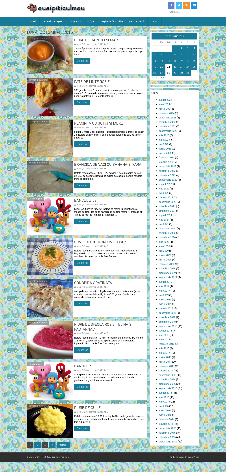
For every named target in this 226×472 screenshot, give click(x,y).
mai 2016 (164, 406)
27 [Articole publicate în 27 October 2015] (161, 72)
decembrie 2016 (167, 375)
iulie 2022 (164, 188)
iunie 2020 (164, 246)
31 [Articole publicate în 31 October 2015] (187, 72)
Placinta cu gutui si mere (98, 123)
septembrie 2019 (168, 277)
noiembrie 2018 (167, 317)
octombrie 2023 (167, 126)
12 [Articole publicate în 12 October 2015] (154, 60)
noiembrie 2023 (167, 122)
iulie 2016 (164, 397)
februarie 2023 (166, 157)
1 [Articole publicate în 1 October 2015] (175, 48)
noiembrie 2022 (167, 170)
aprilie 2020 (165, 255)
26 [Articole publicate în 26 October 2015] (154, 72)
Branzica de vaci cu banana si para (107, 164)
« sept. (155, 77)
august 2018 (165, 330)
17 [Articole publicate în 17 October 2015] (187, 60)
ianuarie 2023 (166, 162)
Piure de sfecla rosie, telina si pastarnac (103, 326)
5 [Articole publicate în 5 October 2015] (154, 54)
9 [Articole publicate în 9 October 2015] (181, 54)
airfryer (90, 21)
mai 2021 (164, 224)
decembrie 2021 (167, 201)
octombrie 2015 (167, 437)
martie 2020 (165, 259)
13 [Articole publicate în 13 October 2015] (161, 60)
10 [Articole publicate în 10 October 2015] (187, 54)
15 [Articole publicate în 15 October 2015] (175, 60)
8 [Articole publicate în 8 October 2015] (175, 54)
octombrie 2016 (167, 383)
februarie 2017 (166, 366)
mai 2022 (164, 193)
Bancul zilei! (86, 200)
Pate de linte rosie (92, 82)
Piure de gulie (87, 408)
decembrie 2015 (167, 428)
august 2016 (165, 392)
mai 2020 (164, 250)
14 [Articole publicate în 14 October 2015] (168, 60)
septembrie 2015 (168, 441)
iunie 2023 (164, 139)
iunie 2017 (164, 352)
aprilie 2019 (165, 299)
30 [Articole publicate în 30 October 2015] (181, 72)
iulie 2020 (164, 241)
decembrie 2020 (167, 228)
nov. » (164, 77)
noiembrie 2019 (167, 268)
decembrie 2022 (167, 166)
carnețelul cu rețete (52, 21)
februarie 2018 (166, 344)
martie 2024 (165, 108)
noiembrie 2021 (167, 206)
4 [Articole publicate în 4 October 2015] (194, 48)
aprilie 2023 (165, 148)
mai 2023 (164, 144)
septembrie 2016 (168, 388)
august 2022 (165, 184)
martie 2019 (165, 304)
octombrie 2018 (167, 321)
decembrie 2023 (167, 117)
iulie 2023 (164, 135)
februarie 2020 (166, 264)
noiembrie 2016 (167, 379)
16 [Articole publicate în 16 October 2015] (181, 60)
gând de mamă (136, 21)
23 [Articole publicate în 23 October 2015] (181, 66)
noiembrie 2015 (167, 432)
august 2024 (165, 99)
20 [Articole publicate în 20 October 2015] (161, 66)
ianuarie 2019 (166, 308)
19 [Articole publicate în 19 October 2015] (154, 66)
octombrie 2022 (167, 175)
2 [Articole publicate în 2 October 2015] (181, 48)
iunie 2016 (164, 401)
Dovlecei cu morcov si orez (100, 242)
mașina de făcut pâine (112, 21)
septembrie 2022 (168, 179)
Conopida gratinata (93, 283)
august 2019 (165, 281)
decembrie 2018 (167, 312)
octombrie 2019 (167, 273)
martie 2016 (165, 415)
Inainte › (63, 444)
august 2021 (165, 215)
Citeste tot (82, 60)
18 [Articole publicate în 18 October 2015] (194, 60)
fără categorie (35, 198)
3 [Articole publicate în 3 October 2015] (188, 48)
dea (79, 44)
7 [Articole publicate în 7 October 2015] (168, 54)
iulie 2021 (164, 219)
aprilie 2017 (165, 357)
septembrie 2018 (168, 326)
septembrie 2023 (168, 130)
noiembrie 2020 (167, 233)
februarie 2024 (166, 113)
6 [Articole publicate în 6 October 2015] (161, 54)
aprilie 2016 (165, 410)
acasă (33, 21)
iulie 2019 (164, 286)
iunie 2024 (164, 104)
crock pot (76, 21)
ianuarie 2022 (166, 197)
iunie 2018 (164, 339)
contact (154, 21)
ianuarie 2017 (166, 370)
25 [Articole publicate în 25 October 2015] (194, 66)
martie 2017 (165, 361)
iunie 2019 (164, 290)
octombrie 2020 (167, 237)
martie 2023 (165, 153)
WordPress (193, 457)
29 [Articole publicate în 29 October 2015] (175, 72)
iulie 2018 (164, 335)
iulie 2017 (164, 348)
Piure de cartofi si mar (96, 40)
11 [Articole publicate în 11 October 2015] (194, 54)
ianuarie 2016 (166, 423)
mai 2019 (164, 295)
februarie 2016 (166, 419)
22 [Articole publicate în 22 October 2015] (175, 66)
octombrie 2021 (167, 210)
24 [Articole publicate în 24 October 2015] (187, 66)
